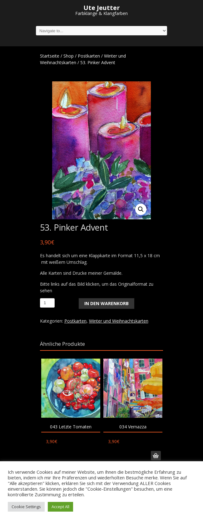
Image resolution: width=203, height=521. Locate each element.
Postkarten (89, 56)
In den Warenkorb (106, 303)
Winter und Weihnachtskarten (118, 321)
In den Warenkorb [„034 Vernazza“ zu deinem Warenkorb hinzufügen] (156, 455)
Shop (68, 56)
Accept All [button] (60, 506)
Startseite (49, 56)
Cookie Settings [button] (26, 506)
